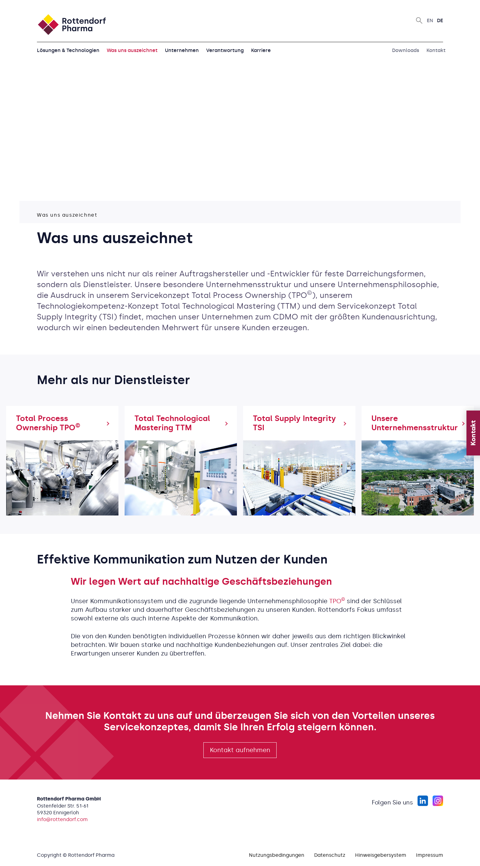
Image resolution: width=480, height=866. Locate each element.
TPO (337, 601)
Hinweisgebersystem (380, 855)
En (430, 20)
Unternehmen (182, 50)
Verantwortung (225, 50)
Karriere (261, 50)
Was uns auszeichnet (132, 50)
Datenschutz (329, 855)
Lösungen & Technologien (68, 50)
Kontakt (436, 50)
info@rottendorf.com (62, 819)
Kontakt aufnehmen (240, 750)
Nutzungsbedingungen (276, 855)
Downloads (405, 50)
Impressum (429, 855)
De (440, 20)
